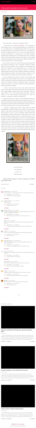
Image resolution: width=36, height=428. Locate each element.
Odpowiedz (6, 198)
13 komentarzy (9, 380)
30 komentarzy (9, 418)
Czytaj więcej (32, 341)
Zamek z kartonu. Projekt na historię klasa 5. (12, 408)
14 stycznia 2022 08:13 (15, 234)
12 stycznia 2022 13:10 (15, 200)
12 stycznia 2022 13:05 (15, 194)
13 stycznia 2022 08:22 (15, 214)
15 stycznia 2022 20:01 (11, 280)
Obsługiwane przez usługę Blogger (18, 424)
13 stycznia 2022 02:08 (11, 220)
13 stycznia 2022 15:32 (14, 261)
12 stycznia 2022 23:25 (15, 210)
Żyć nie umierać (6, 1)
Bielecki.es (5, 220)
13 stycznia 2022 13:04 (16, 240)
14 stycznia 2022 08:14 (15, 264)
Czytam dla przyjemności (19, 45)
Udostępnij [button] (32, 184)
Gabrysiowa (6, 231)
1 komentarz (8, 341)
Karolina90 (5, 280)
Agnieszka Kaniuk (6, 191)
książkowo (7, 184)
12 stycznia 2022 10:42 (13, 191)
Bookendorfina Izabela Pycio (8, 240)
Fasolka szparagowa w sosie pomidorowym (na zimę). (14, 370)
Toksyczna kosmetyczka (7, 210)
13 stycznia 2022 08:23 (15, 224)
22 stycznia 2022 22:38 (15, 283)
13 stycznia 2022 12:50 (11, 231)
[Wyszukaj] (32, 1)
